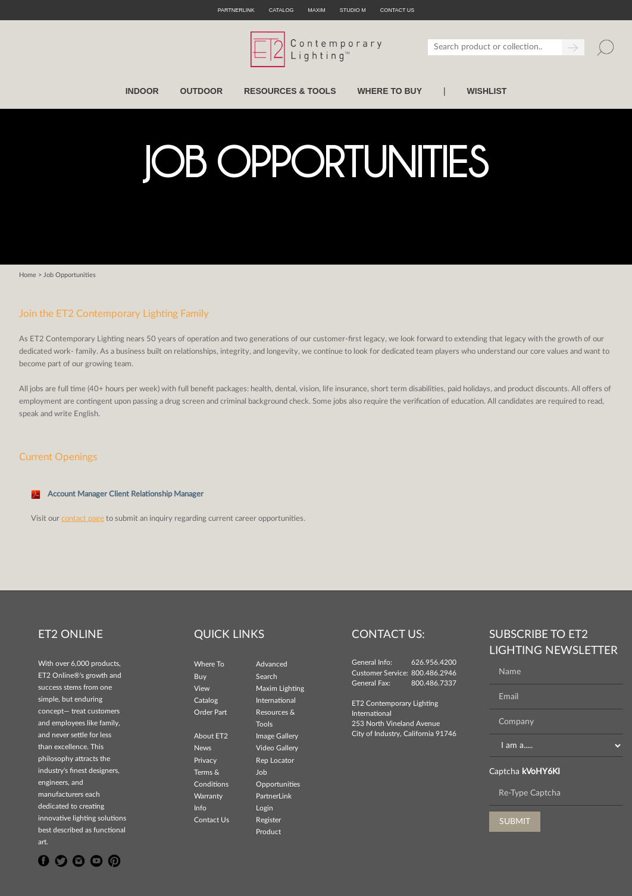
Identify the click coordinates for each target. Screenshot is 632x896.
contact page (82, 519)
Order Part (210, 712)
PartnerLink (236, 10)
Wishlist (486, 91)
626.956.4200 (433, 662)
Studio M (353, 10)
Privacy (205, 760)
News (202, 748)
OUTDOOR (201, 91)
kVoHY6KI (541, 772)
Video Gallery (277, 748)
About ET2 (211, 736)
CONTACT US (397, 10)
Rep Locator (275, 760)
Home (27, 275)
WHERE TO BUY (389, 91)
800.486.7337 (433, 683)
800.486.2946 (433, 673)
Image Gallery (277, 736)
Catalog (281, 10)
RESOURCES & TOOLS (290, 91)
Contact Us (211, 819)
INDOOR (142, 91)
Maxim (317, 10)
